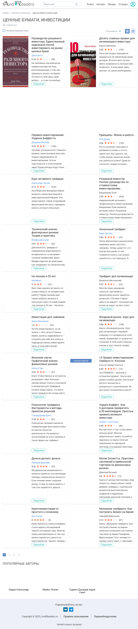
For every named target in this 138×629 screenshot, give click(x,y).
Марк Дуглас (105, 233)
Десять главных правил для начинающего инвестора (117, 40)
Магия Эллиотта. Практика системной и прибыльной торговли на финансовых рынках (116, 463)
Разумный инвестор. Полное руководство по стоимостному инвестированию (114, 183)
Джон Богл (37, 55)
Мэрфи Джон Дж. (40, 240)
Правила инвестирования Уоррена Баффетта (48, 136)
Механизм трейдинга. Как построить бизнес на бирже (116, 510)
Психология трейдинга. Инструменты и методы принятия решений (47, 408)
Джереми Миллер (40, 142)
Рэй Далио (104, 139)
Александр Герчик (41, 183)
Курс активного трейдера (47, 178)
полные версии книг (17, 30)
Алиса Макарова (40, 321)
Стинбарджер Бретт (42, 415)
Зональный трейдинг (112, 229)
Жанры (112, 4)
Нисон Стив (37, 368)
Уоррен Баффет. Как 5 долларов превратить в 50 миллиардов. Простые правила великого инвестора (116, 411)
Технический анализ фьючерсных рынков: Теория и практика (45, 232)
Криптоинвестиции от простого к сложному (45, 510)
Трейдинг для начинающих (116, 276)
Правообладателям (105, 616)
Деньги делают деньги (46, 458)
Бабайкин (36, 280)
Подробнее (38, 84)
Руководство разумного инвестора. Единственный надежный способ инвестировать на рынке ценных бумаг (48, 45)
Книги (90, 4)
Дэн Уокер (37, 516)
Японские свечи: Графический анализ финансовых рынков (45, 361)
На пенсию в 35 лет (44, 276)
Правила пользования (76, 616)
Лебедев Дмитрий (41, 462)
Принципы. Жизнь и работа (116, 135)
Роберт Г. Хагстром (108, 422)
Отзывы (123, 4)
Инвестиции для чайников (48, 317)
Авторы (100, 4)
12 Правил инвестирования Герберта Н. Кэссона (116, 359)
